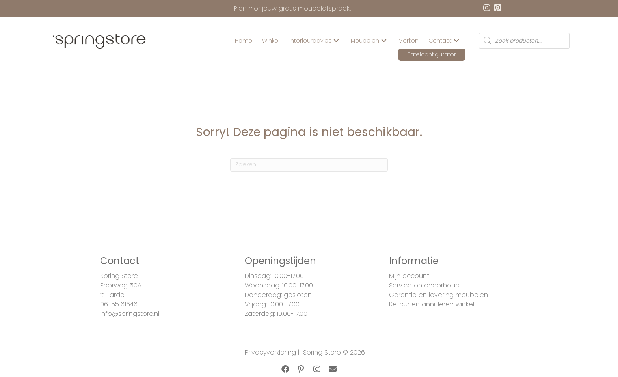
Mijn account (409, 275)
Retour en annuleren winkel (431, 304)
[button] (336, 40)
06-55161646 (119, 304)
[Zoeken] (309, 165)
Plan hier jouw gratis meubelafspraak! (292, 8)
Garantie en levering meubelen (438, 294)
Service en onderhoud (424, 285)
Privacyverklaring (270, 352)
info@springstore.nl (129, 313)
